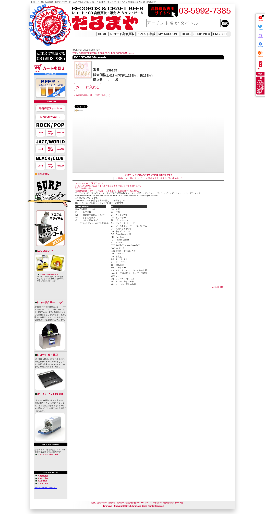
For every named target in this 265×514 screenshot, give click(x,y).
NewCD (60, 132)
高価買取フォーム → (50, 108)
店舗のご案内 (43, 478)
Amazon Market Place (49, 274)
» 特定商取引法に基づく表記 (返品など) (92, 95)
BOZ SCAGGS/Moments (122, 53)
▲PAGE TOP (218, 287)
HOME (35, 20)
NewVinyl (50, 132)
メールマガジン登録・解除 (48, 454)
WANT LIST (42, 481)
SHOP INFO (202, 34)
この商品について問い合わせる (128, 178)
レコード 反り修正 (47, 354)
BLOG (186, 34)
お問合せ (131, 503)
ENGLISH (220, 34)
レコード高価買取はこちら (44, 7)
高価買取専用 (43, 476)
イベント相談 (146, 34)
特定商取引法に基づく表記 (173, 503)
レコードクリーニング (49, 302)
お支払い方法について (99, 503)
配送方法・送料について (118, 503)
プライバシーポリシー (153, 503)
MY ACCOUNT (168, 34)
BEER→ (50, 83)
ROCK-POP (103, 53)
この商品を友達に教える (155, 178)
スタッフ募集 (43, 483)
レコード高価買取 (122, 34)
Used (40, 132)
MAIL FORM (43, 174)
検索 (260, 73)
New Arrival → (50, 117)
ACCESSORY (45, 250)
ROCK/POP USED (87, 53)
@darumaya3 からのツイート (45, 488)
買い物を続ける (175, 178)
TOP (75, 53)
